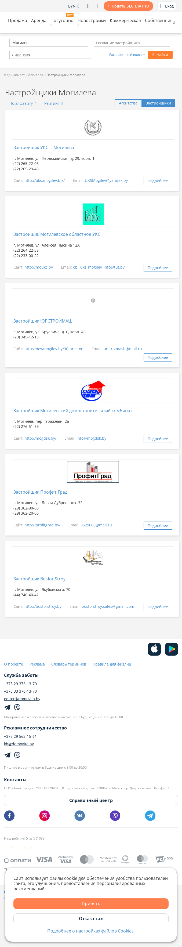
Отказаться (91, 918)
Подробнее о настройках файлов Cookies (90, 931)
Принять (91, 903)
